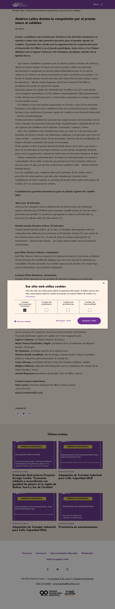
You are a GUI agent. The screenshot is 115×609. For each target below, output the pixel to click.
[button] (22, 321)
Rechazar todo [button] (63, 321)
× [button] (104, 283)
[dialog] (57, 304)
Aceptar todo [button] (89, 321)
